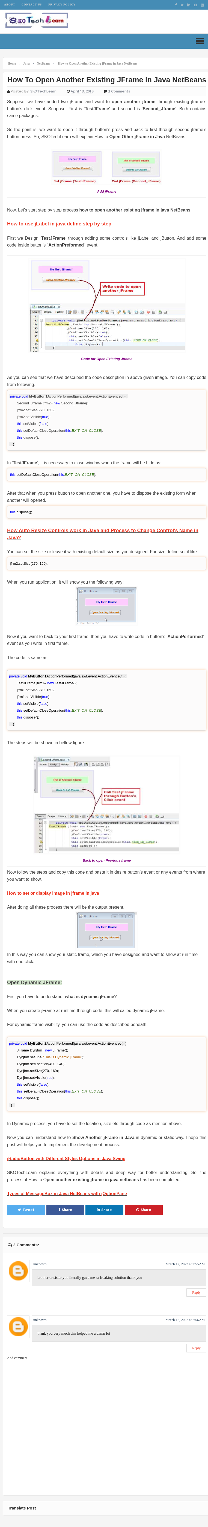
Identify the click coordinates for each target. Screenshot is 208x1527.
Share (65, 1210)
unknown (39, 1264)
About (9, 4)
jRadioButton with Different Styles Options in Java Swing (66, 1158)
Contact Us (32, 4)
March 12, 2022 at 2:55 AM (185, 1264)
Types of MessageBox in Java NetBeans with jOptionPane (67, 1193)
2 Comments (119, 91)
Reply (196, 1292)
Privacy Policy (62, 4)
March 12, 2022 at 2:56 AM (185, 1320)
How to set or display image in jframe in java (53, 893)
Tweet (26, 1210)
